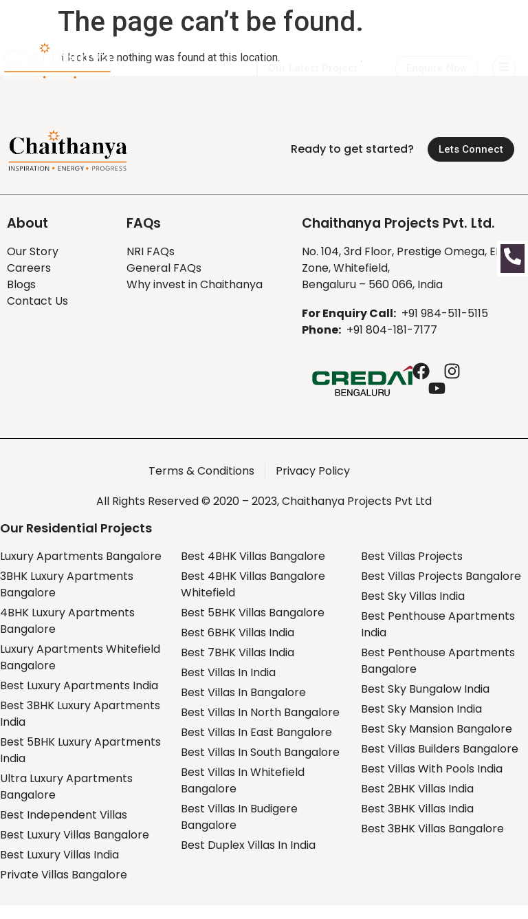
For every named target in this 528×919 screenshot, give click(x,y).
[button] (436, 68)
